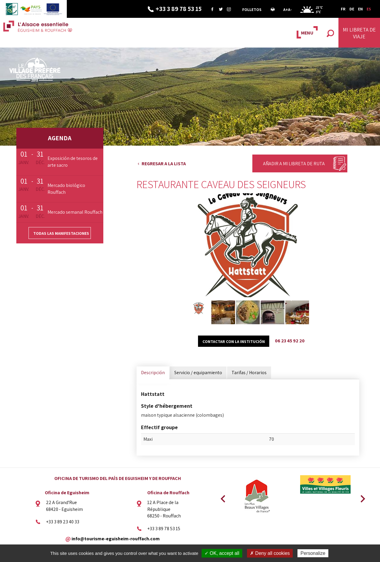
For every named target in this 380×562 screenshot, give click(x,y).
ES (369, 9)
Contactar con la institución (233, 341)
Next (361, 497)
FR (343, 9)
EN (360, 9)
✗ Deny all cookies (270, 553)
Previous (222, 497)
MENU (307, 33)
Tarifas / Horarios (249, 372)
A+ (285, 9)
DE (351, 9)
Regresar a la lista (164, 163)
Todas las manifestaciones (61, 233)
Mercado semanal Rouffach (75, 212)
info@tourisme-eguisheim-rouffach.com (116, 539)
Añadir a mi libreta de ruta (294, 163)
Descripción (153, 372)
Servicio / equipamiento (198, 372)
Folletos (252, 9)
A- (290, 9)
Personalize (312, 553)
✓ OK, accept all (222, 553)
